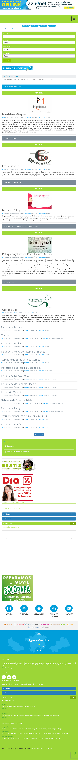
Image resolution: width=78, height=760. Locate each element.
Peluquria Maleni (11, 392)
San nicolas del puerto (63, 733)
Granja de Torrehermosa (38, 729)
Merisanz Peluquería (12, 182)
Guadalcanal (36, 733)
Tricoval (5, 335)
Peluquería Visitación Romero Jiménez (23, 351)
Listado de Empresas (36, 627)
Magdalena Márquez (12, 87)
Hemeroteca (49, 748)
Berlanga (15, 729)
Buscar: (5, 34)
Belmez (4, 738)
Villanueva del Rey (54, 738)
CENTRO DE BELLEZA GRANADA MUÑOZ (24, 416)
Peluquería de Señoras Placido (18, 384)
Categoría (6, 53)
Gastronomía (56, 624)
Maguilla (54, 729)
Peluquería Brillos (11, 343)
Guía (52, 25)
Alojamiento (10, 624)
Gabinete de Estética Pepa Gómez (20, 359)
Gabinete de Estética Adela (16, 400)
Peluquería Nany (10, 408)
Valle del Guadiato (35, 338)
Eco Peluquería (10, 138)
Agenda (43, 25)
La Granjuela (24, 738)
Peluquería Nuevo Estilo (15, 376)
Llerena (47, 419)
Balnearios (8, 313)
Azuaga (48, 117)
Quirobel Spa (9, 282)
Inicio (3, 29)
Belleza (72, 624)
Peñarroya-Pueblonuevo (55, 338)
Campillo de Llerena (25, 729)
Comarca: (6, 40)
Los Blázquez (33, 738)
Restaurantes (20, 624)
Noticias (34, 25)
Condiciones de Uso (38, 748)
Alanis (3, 733)
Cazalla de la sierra (51, 379)
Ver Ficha (39, 93)
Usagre (60, 729)
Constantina (21, 733)
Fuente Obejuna (15, 738)
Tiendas (29, 624)
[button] (38, 650)
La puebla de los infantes (48, 733)
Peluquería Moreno (12, 327)
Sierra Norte (33, 371)
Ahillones (4, 729)
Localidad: (7, 47)
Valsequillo (45, 738)
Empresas (8, 29)
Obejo (39, 738)
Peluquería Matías (11, 424)
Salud (64, 624)
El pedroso (48, 371)
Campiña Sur (34, 117)
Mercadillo (26, 25)
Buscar (7, 61)
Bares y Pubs (46, 624)
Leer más (4, 708)
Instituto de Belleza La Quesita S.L (21, 367)
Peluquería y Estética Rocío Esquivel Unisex (21, 226)
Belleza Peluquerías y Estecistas (14, 117)
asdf (39, 644)
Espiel (8, 738)
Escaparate (47, 627)
